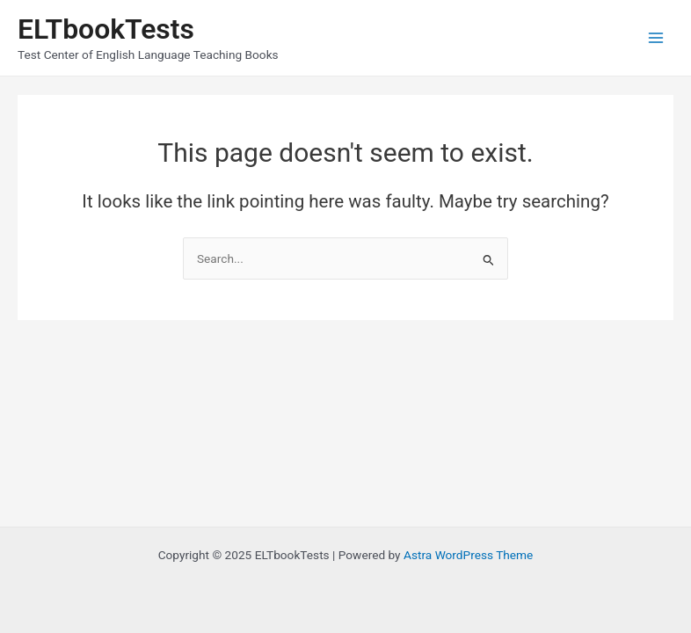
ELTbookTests (106, 29)
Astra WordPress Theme (468, 555)
